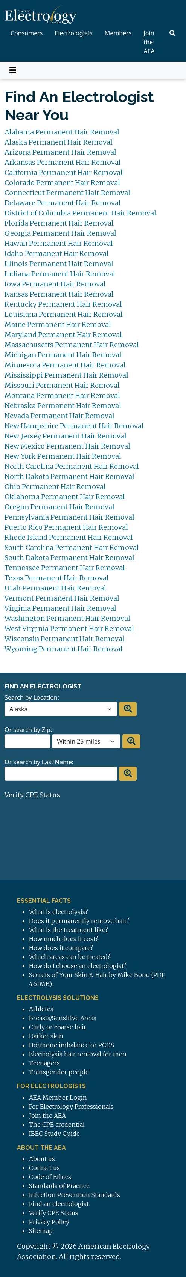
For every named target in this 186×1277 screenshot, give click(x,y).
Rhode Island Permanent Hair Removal (69, 537)
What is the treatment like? (68, 930)
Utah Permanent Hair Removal (55, 588)
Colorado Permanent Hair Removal (62, 182)
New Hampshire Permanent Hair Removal (74, 426)
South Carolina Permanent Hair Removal (72, 547)
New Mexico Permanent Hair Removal (67, 446)
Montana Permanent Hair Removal (62, 395)
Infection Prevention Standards (74, 1195)
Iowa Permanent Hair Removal (55, 284)
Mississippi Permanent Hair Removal (66, 375)
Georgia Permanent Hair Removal (60, 233)
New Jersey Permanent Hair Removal (66, 436)
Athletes (41, 1009)
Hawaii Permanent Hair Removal (59, 243)
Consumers (27, 33)
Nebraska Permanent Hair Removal (63, 405)
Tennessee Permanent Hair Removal (65, 567)
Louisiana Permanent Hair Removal (64, 314)
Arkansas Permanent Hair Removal (63, 162)
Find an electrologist (59, 1204)
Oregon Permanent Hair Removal (59, 507)
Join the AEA (149, 42)
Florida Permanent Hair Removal (59, 223)
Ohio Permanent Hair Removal (55, 486)
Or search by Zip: (28, 730)
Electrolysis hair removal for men (78, 1054)
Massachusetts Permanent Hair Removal (72, 344)
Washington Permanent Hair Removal (67, 618)
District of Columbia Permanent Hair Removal (80, 213)
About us (42, 1159)
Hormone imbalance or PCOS (71, 1045)
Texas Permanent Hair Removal (57, 578)
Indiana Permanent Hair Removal (60, 274)
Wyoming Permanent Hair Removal (64, 649)
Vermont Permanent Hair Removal (62, 598)
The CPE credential (57, 1124)
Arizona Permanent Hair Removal (60, 152)
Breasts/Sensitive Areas (62, 1018)
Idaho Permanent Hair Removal (57, 253)
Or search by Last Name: (39, 762)
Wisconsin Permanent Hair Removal (65, 638)
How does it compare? (61, 948)
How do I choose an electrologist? (78, 966)
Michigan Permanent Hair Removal (63, 355)
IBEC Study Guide (54, 1133)
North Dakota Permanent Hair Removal (69, 476)
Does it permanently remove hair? (79, 921)
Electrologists (74, 33)
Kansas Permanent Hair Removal (59, 294)
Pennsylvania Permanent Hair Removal (69, 517)
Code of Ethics (50, 1177)
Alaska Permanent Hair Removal (59, 142)
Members (118, 33)
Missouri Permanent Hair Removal (62, 385)
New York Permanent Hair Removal (63, 456)
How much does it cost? (63, 939)
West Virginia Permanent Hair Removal (69, 628)
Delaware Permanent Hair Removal (63, 203)
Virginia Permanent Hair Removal (60, 608)
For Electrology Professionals (71, 1106)
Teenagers (44, 1063)
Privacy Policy (49, 1222)
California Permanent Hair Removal (64, 172)
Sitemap (41, 1231)
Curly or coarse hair (57, 1027)
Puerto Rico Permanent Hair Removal (66, 527)
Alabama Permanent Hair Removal (62, 132)
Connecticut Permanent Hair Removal (67, 192)
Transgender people (59, 1072)
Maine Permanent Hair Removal (58, 324)
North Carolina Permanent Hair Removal (72, 466)
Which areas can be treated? (69, 957)
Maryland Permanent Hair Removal (63, 334)
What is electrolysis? (58, 912)
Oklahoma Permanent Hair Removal (65, 496)
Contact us (44, 1168)
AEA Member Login (58, 1097)
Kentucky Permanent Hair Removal (63, 304)
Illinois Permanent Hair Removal (59, 263)
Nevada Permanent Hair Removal (59, 415)
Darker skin (46, 1036)
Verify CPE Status (32, 795)
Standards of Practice (59, 1186)
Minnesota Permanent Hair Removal (65, 365)
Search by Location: (32, 697)
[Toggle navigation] (13, 70)
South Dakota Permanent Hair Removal (69, 557)
